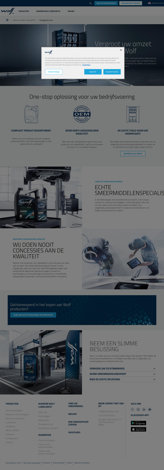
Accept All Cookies (112, 72)
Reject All (93, 72)
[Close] (121, 50)
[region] (83, 63)
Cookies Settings (53, 72)
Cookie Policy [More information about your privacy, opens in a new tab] (86, 65)
